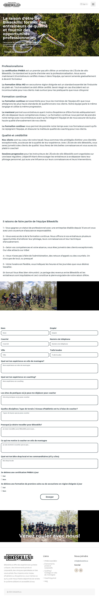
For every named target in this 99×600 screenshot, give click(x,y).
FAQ (46, 581)
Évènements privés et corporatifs (49, 566)
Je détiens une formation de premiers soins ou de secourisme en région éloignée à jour (41, 484)
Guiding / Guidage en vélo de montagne (50, 573)
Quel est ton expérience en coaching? (18, 377)
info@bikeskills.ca (81, 561)
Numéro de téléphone (60, 339)
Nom (3, 328)
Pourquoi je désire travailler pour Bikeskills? (21, 425)
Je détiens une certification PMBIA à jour (20, 472)
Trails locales (56, 350)
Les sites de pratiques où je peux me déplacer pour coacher (28, 393)
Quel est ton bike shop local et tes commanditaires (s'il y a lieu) (30, 456)
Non (4, 479)
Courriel (4, 339)
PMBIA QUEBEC (50, 561)
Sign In (84, 4)
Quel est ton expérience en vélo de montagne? (22, 361)
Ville (3, 350)
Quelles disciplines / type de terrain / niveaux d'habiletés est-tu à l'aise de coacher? (39, 409)
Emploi (53, 328)
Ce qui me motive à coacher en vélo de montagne (24, 441)
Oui (4, 476)
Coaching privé (50, 578)
